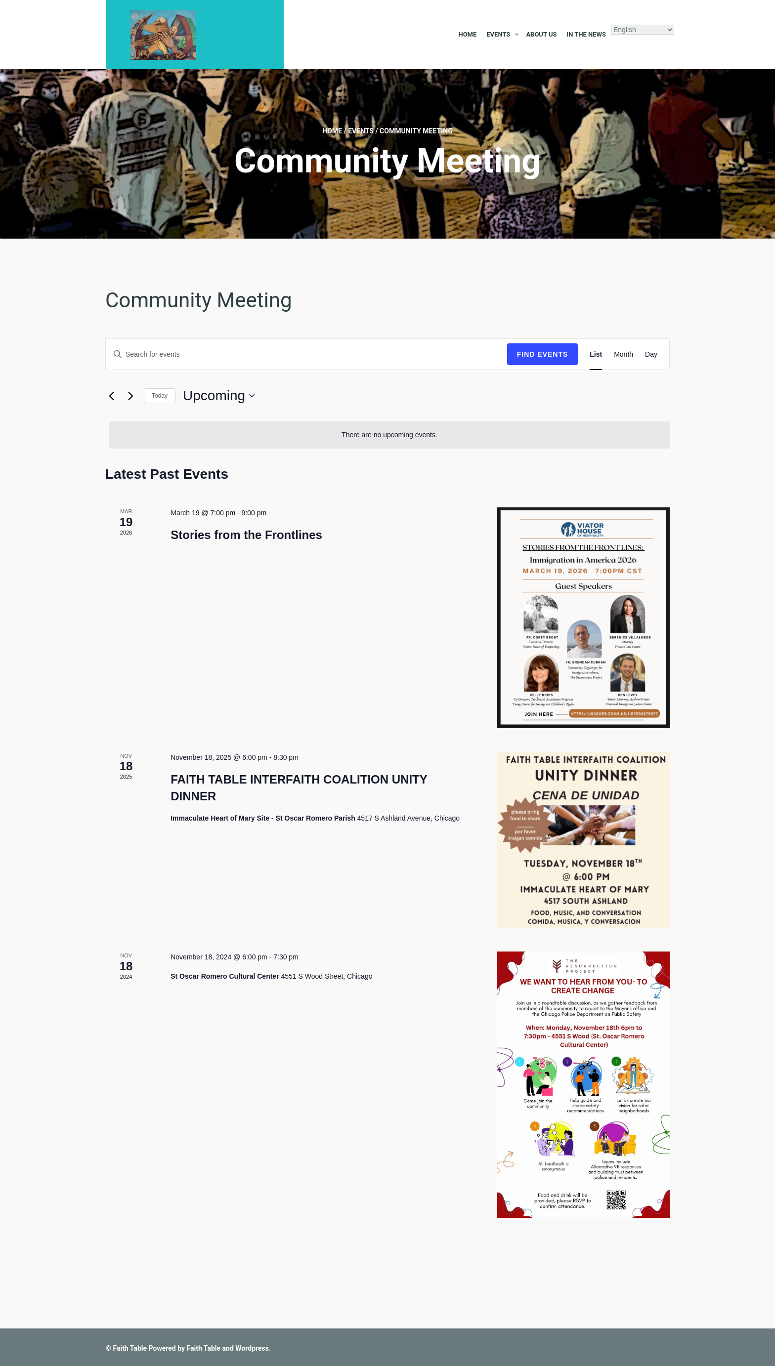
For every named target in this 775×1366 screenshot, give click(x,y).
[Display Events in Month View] (623, 354)
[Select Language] (642, 30)
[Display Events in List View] (596, 354)
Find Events (542, 354)
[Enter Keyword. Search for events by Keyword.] (306, 354)
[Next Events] (130, 396)
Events (498, 34)
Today (160, 395)
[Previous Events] (111, 396)
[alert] (389, 435)
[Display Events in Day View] (651, 354)
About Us (541, 34)
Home (467, 34)
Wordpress (252, 1348)
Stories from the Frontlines (246, 534)
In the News (586, 34)
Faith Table (130, 1348)
